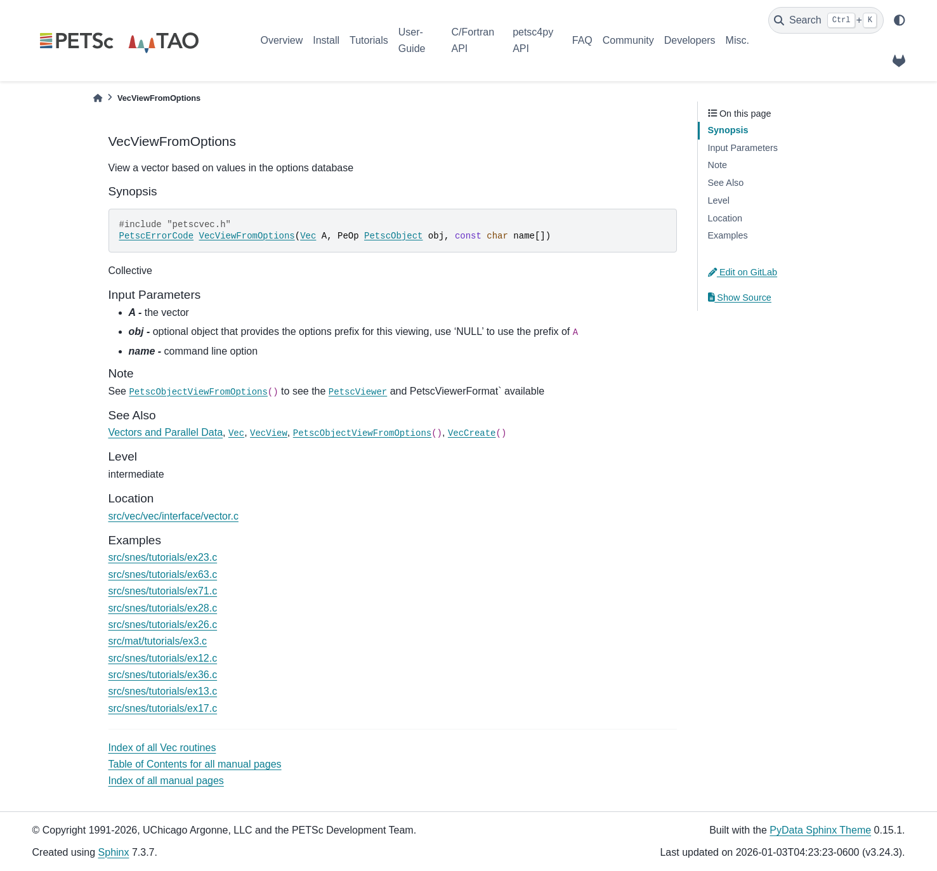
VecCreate (472, 433)
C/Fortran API (472, 40)
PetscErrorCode (156, 236)
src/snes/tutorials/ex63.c (163, 574)
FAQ (582, 40)
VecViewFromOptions (247, 236)
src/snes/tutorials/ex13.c (163, 691)
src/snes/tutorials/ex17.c (163, 708)
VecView (268, 433)
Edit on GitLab (743, 272)
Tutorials (369, 40)
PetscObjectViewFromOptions (198, 392)
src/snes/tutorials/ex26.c (163, 624)
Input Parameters (743, 148)
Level (719, 200)
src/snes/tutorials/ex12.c (163, 658)
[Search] (826, 20)
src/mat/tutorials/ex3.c (157, 641)
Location (725, 218)
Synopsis (728, 130)
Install (326, 40)
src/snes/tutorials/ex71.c (163, 591)
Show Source (739, 297)
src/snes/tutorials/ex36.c (163, 674)
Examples (728, 235)
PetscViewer (358, 392)
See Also (726, 183)
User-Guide (412, 40)
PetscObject (393, 236)
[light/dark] (899, 20)
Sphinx (113, 852)
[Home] (97, 98)
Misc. (737, 40)
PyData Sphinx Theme (820, 830)
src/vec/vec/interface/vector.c (173, 516)
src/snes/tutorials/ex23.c (163, 557)
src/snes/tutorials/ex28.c (163, 608)
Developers (690, 40)
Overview (282, 40)
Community (628, 40)
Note (717, 165)
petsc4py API (533, 40)
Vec (308, 236)
